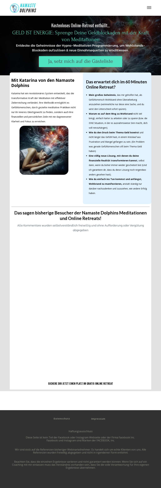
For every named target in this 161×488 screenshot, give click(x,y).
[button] (149, 8)
